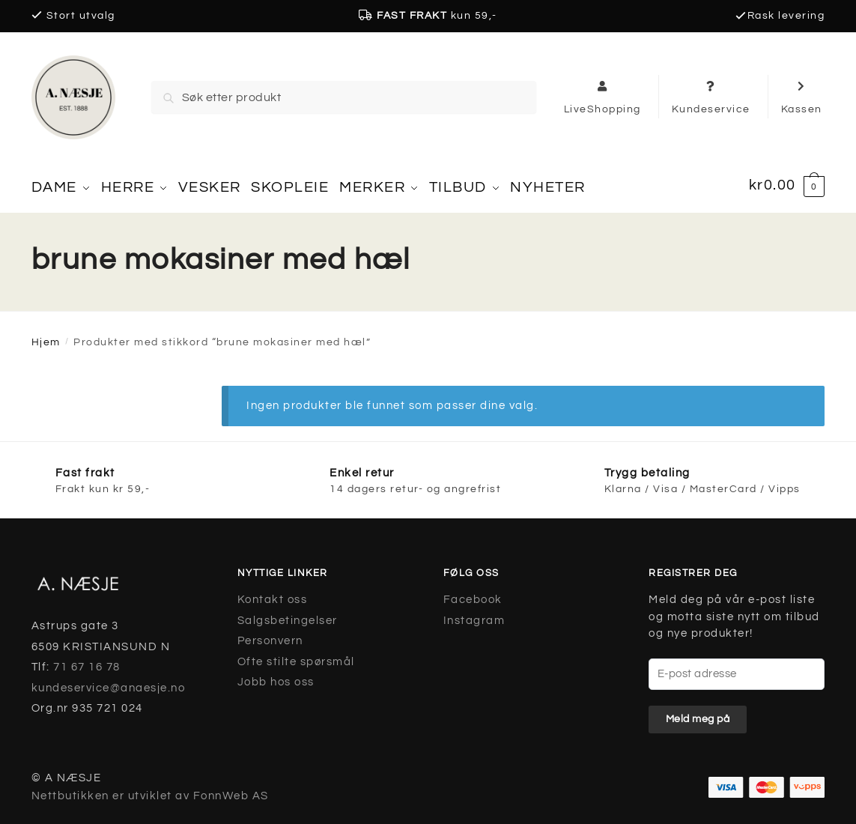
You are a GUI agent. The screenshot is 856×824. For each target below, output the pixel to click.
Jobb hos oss (276, 676)
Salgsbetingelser (287, 615)
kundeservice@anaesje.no (108, 682)
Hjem (46, 337)
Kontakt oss (272, 594)
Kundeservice (711, 97)
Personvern (270, 635)
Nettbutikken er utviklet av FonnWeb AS (150, 790)
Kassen (801, 97)
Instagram (474, 615)
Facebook (473, 594)
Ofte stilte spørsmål (296, 656)
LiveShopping (602, 97)
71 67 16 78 (87, 661)
